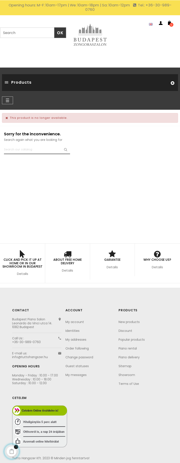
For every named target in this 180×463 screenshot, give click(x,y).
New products (129, 322)
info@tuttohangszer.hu (30, 357)
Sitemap (125, 366)
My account (74, 322)
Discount (125, 331)
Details (22, 273)
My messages (76, 375)
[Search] (37, 149)
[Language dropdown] (151, 24)
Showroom (127, 375)
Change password (79, 357)
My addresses (75, 339)
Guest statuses (77, 366)
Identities (72, 331)
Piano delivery (129, 357)
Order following (77, 348)
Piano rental (128, 348)
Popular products (132, 339)
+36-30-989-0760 (26, 342)
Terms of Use (129, 384)
